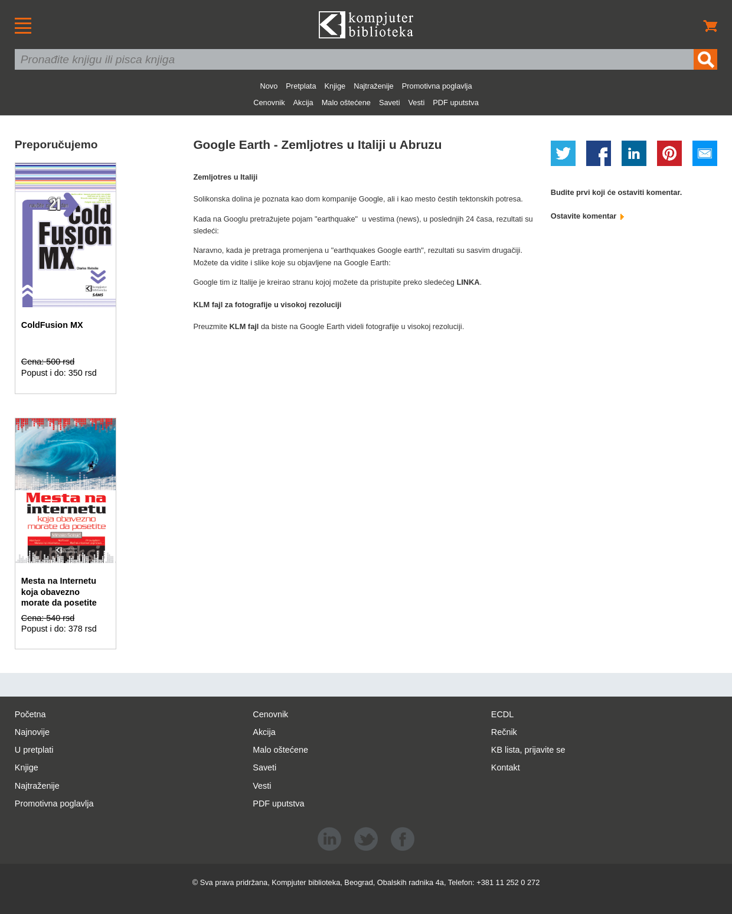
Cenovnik (269, 102)
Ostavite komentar (587, 216)
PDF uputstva (456, 102)
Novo (268, 86)
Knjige (335, 86)
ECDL (502, 714)
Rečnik (504, 732)
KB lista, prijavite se (528, 749)
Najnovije (32, 732)
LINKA (467, 282)
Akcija (303, 102)
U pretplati (34, 749)
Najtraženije (374, 86)
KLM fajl (245, 326)
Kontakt (505, 767)
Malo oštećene (346, 102)
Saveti (389, 102)
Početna (30, 714)
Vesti (417, 102)
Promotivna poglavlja (437, 86)
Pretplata (301, 86)
